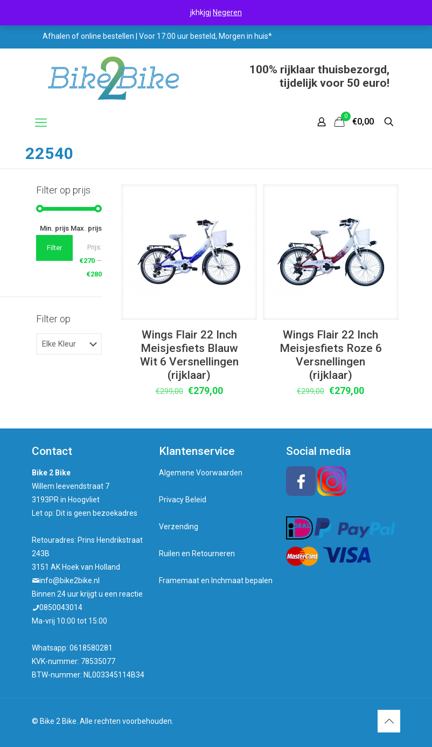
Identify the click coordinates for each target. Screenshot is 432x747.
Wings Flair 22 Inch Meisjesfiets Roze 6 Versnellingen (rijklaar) (331, 355)
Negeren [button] (227, 12)
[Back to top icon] (389, 721)
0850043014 (60, 607)
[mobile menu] (41, 123)
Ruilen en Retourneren (197, 553)
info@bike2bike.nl (69, 580)
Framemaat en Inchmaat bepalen (216, 580)
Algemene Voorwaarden (200, 472)
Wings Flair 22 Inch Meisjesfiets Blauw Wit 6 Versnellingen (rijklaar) (189, 355)
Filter (54, 248)
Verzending (178, 526)
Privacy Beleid (182, 499)
